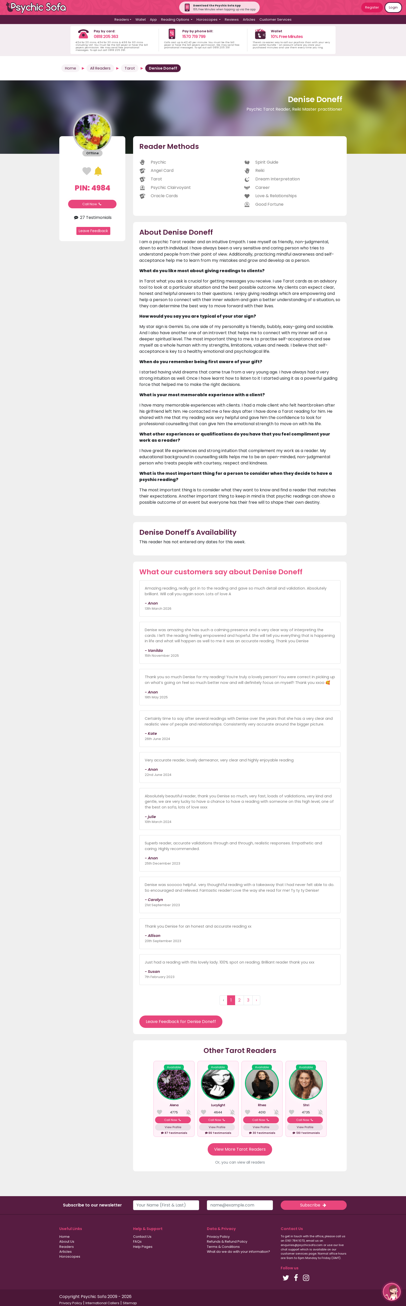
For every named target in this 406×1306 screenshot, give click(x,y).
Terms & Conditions (223, 1246)
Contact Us (142, 1236)
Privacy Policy (218, 1236)
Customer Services (275, 19)
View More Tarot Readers (240, 1149)
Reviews (232, 19)
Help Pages (143, 1246)
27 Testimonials (92, 217)
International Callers (102, 1303)
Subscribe (313, 1205)
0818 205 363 (106, 37)
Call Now (92, 204)
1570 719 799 (193, 37)
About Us (66, 1241)
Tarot (130, 68)
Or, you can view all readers (240, 1162)
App (153, 19)
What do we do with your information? (238, 1251)
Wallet (140, 19)
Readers (66, 1246)
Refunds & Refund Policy (227, 1241)
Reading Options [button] (175, 19)
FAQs (137, 1241)
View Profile (173, 1127)
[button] (392, 1292)
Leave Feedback (93, 230)
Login (393, 7)
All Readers (100, 68)
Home (70, 68)
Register (372, 7)
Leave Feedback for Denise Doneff (181, 1022)
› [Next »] (256, 1000)
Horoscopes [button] (207, 19)
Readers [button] (121, 19)
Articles (249, 19)
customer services (294, 1253)
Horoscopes (69, 1256)
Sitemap (130, 1303)
